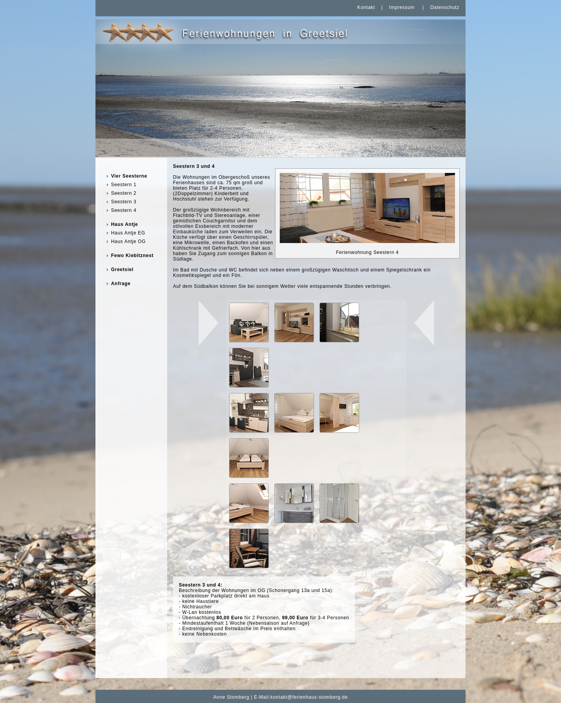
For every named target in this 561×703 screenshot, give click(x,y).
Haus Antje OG (128, 241)
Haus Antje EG (128, 233)
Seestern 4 (123, 210)
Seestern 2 (123, 193)
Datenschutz (444, 7)
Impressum (402, 7)
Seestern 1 (123, 184)
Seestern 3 (123, 201)
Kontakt (366, 7)
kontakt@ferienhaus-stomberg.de (309, 697)
